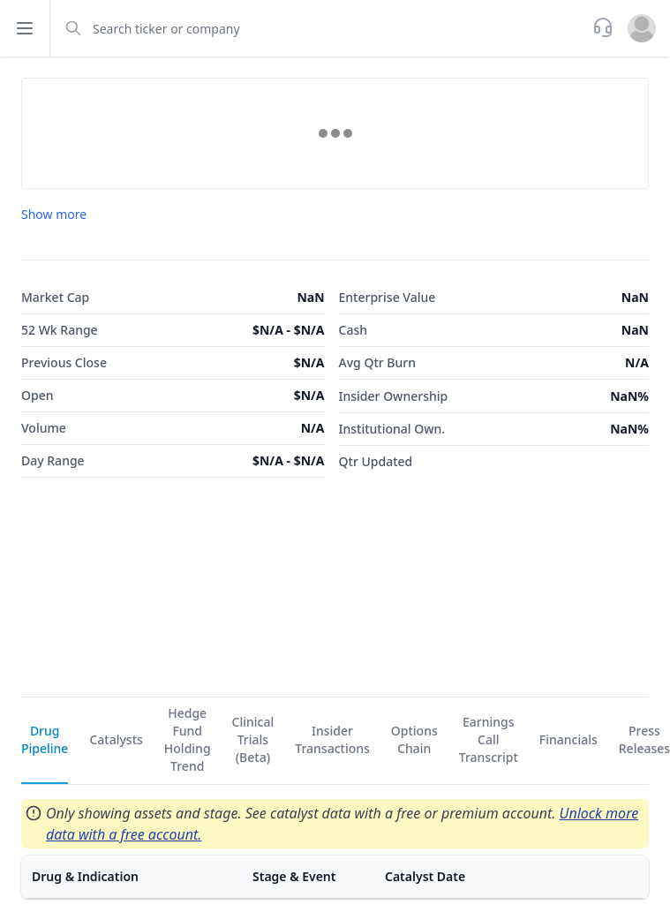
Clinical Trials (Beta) (253, 739)
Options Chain (414, 739)
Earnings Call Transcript (488, 739)
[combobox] (319, 28)
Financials (568, 739)
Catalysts (115, 739)
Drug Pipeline (44, 739)
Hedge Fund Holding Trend (187, 739)
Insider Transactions (332, 739)
